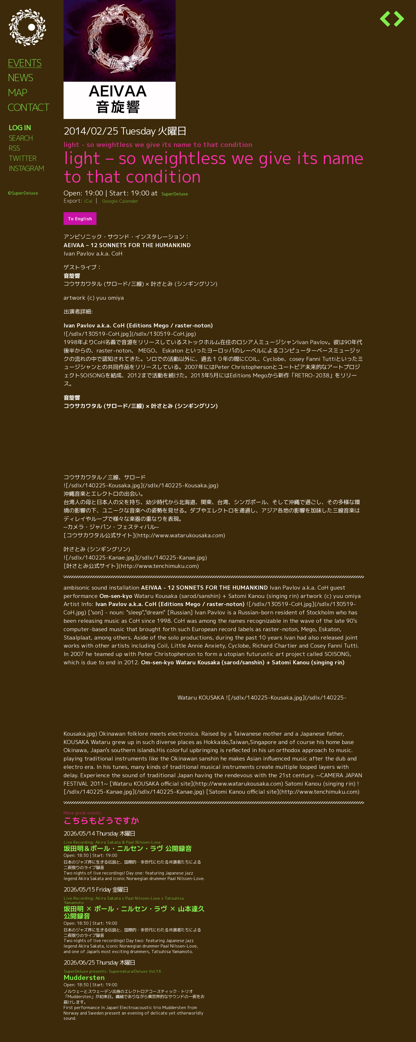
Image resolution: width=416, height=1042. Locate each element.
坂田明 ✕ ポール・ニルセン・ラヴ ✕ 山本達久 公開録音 (134, 908)
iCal (89, 200)
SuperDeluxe (181, 192)
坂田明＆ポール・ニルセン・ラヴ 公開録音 (134, 846)
